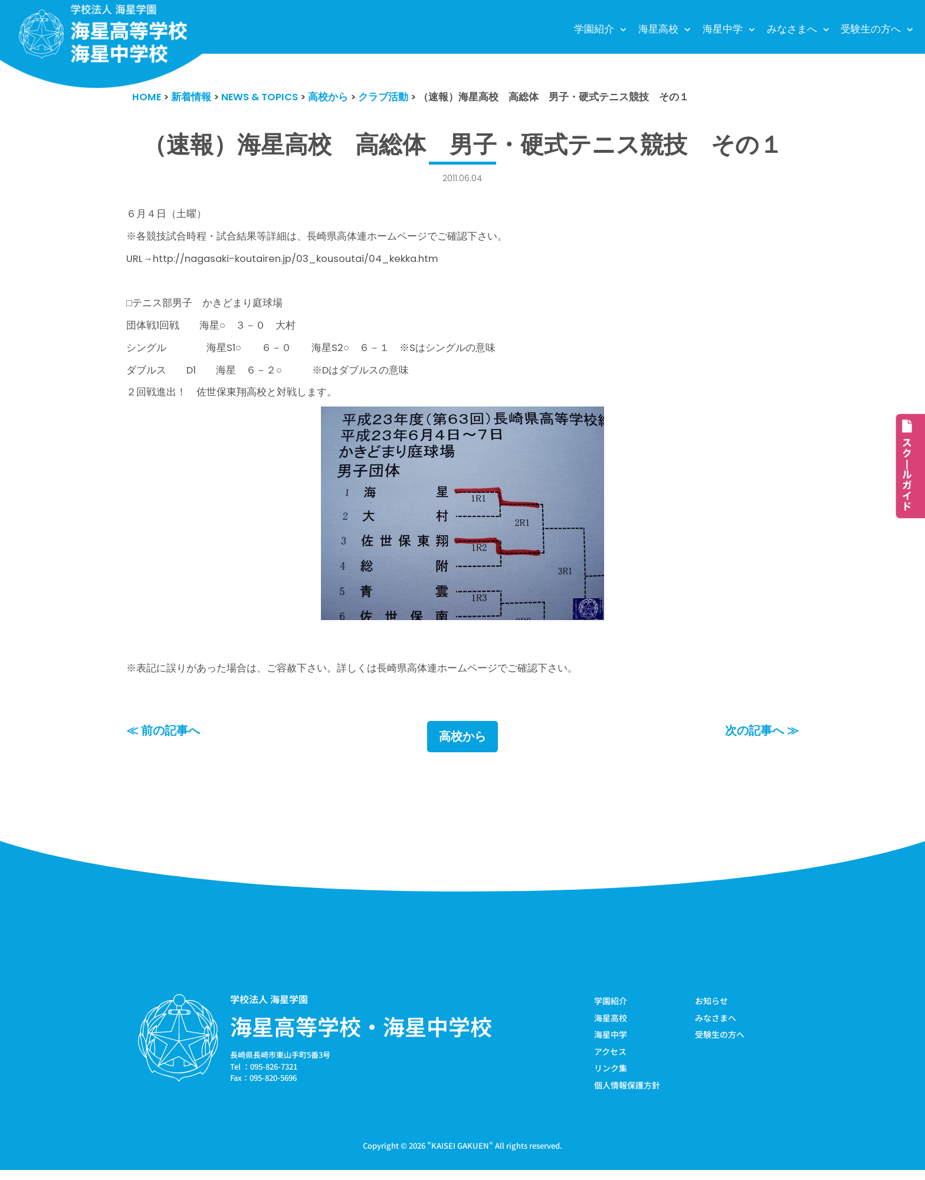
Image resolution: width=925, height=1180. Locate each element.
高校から (462, 745)
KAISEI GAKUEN (460, 1155)
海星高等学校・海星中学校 (361, 1035)
